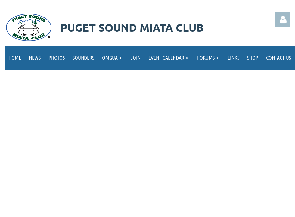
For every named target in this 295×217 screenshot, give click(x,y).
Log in (282, 19)
